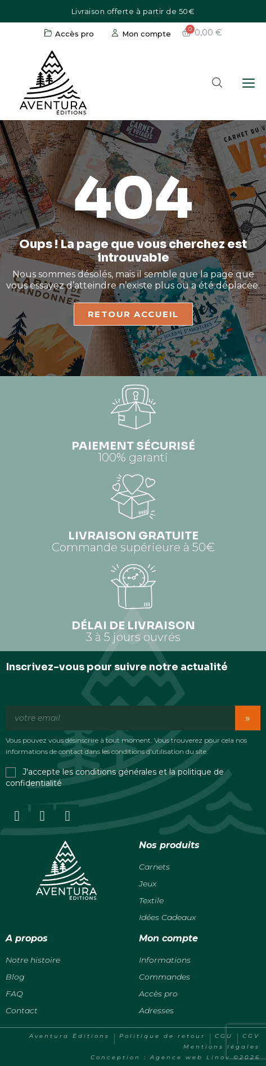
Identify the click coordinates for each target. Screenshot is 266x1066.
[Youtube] (67, 815)
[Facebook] (17, 815)
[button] (217, 83)
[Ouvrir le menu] (249, 83)
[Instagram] (42, 815)
